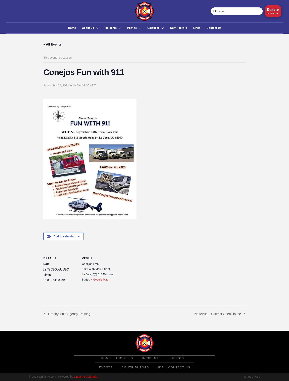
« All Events (52, 44)
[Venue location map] (141, 274)
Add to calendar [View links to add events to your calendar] (64, 236)
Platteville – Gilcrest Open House (218, 314)
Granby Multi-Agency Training (68, 314)
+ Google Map (99, 279)
